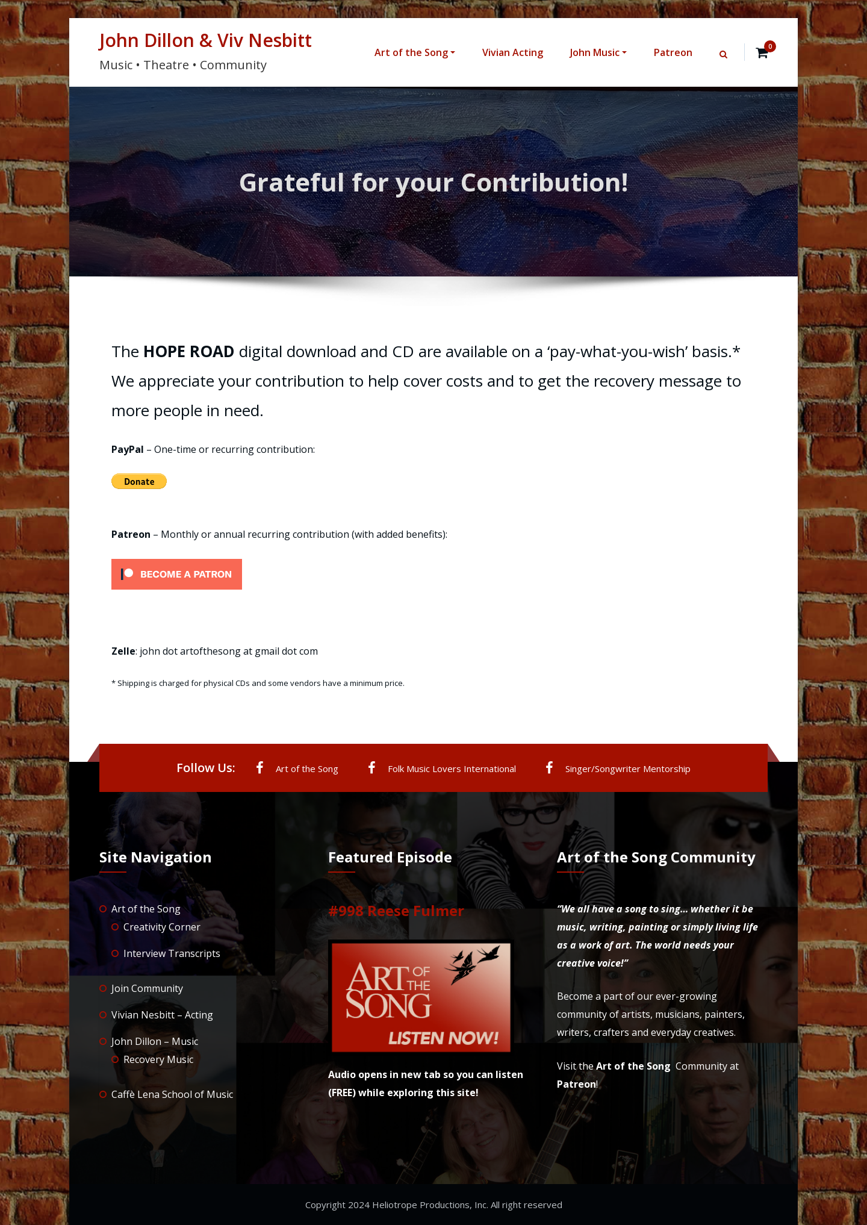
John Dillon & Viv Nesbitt (205, 40)
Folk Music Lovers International (442, 768)
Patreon (673, 52)
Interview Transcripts (171, 953)
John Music (598, 52)
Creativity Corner (161, 927)
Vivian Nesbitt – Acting (162, 1014)
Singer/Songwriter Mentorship (618, 768)
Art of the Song (414, 52)
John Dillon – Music (154, 1041)
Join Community (147, 988)
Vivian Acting (512, 52)
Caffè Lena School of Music (172, 1094)
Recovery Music (158, 1059)
